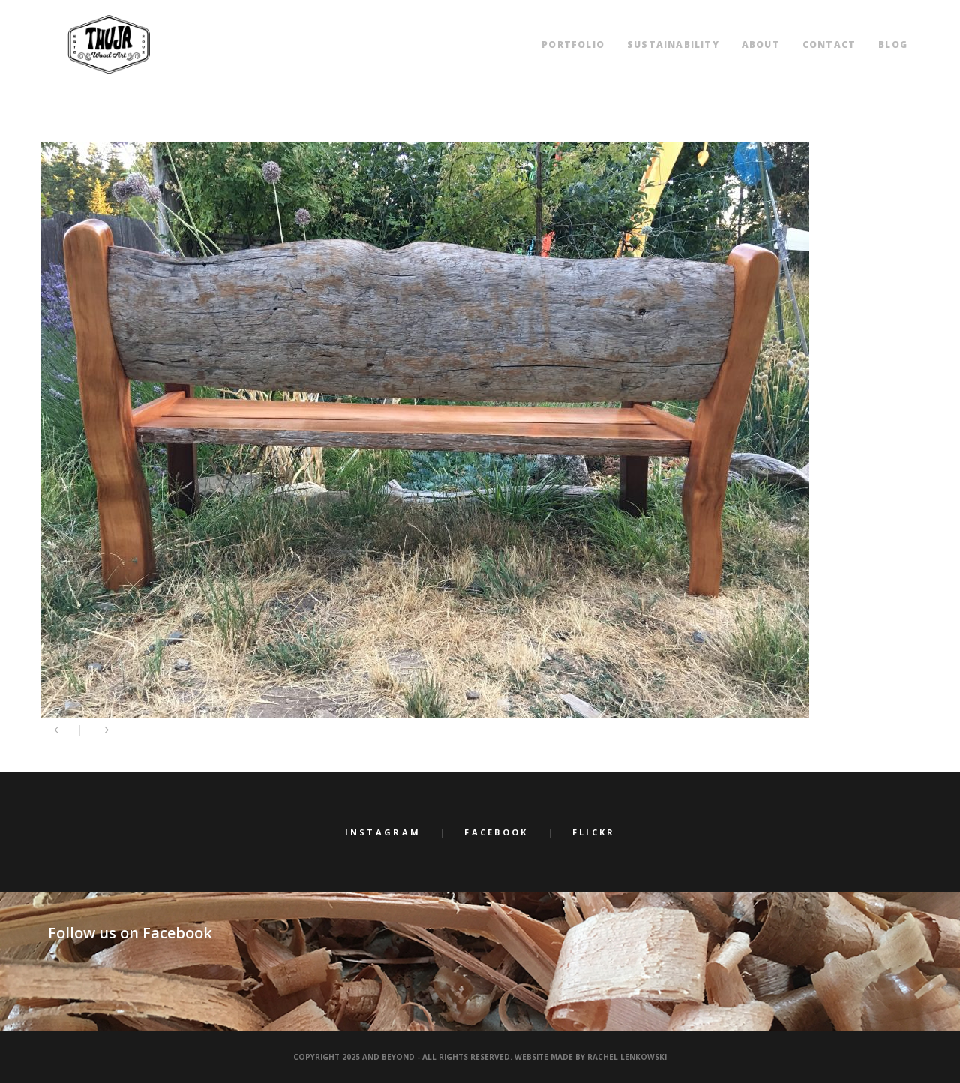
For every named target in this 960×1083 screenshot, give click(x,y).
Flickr (594, 832)
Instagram (383, 832)
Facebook (496, 832)
